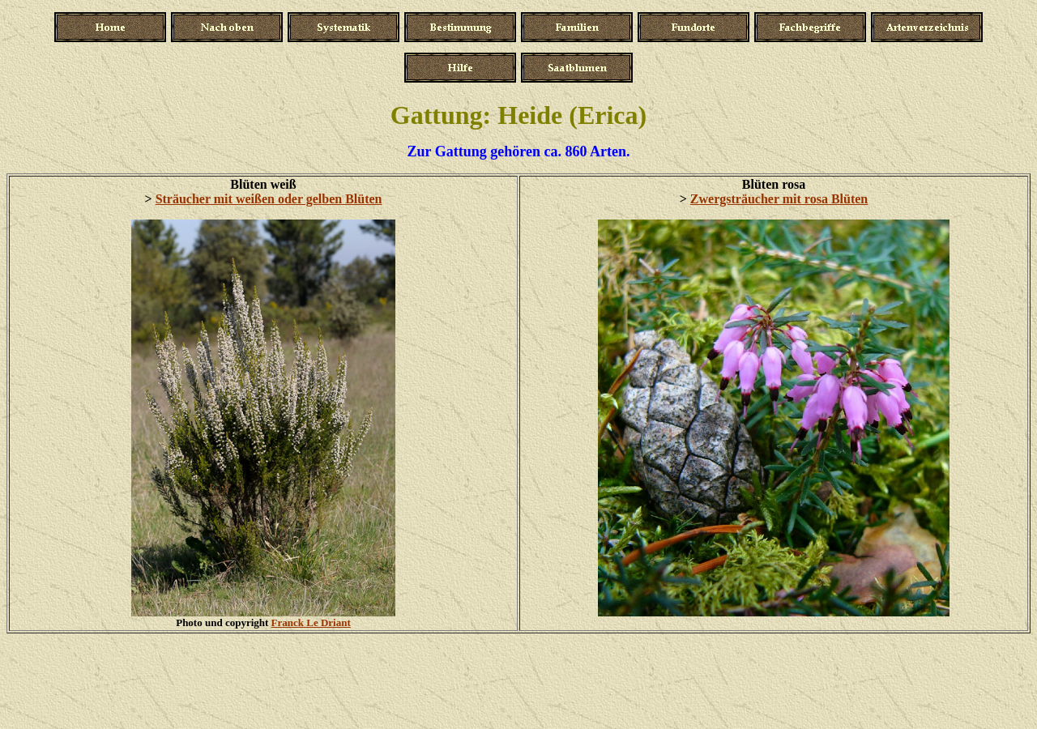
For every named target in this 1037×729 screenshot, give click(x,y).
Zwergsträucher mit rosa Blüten (779, 199)
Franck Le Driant (311, 622)
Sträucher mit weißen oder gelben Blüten (269, 199)
